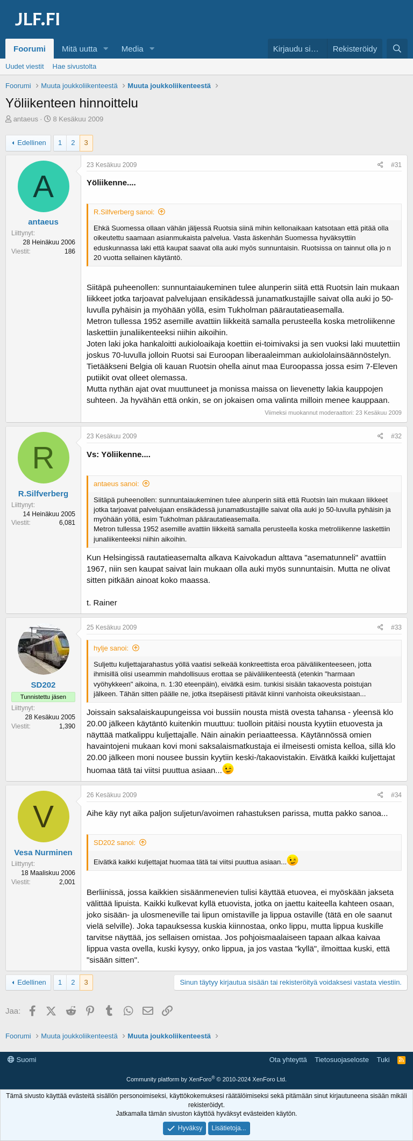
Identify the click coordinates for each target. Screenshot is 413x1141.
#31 (396, 165)
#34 (396, 795)
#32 (396, 436)
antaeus (25, 119)
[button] (105, 49)
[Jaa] (380, 165)
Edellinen (31, 143)
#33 (396, 627)
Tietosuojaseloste (342, 1060)
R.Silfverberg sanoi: (124, 212)
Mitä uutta (79, 48)
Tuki (382, 1060)
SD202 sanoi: (115, 843)
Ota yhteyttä (288, 1060)
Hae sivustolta (75, 66)
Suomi (22, 1060)
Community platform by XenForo (206, 1079)
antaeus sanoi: (116, 484)
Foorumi (29, 48)
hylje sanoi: (111, 648)
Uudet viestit (24, 66)
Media (133, 48)
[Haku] (397, 49)
